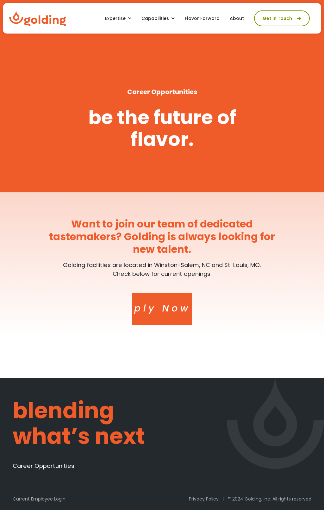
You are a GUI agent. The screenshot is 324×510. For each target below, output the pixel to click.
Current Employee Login (39, 499)
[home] (37, 18)
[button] (118, 18)
